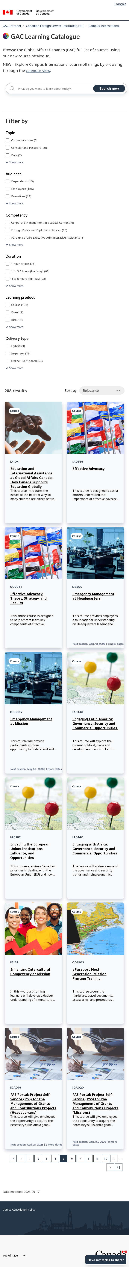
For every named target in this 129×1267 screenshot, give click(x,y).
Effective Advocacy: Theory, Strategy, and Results (28, 598)
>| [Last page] (118, 1167)
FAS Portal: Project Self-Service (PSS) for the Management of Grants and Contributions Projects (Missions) (95, 1103)
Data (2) (16, 155)
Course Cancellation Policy (19, 1209)
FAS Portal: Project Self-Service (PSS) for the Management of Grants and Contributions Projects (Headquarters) (33, 1103)
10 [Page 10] (105, 1158)
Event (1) (17, 312)
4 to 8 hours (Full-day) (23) (28, 278)
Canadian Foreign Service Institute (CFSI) (55, 26)
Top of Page (14, 1255)
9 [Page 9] (97, 1158)
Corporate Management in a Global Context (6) (42, 222)
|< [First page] (13, 1158)
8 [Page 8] (89, 1158)
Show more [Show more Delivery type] (16, 368)
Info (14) (17, 320)
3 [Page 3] (47, 1158)
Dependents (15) (22, 181)
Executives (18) (21, 196)
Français (120, 4)
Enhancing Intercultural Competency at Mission (30, 971)
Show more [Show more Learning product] (16, 327)
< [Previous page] (21, 1158)
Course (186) (19, 305)
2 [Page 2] (38, 1158)
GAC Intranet (12, 26)
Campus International (104, 26)
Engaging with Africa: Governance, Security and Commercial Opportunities (94, 848)
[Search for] (66, 88)
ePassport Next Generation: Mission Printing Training (89, 974)
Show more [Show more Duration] (16, 286)
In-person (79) (21, 353)
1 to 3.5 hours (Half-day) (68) (30, 271)
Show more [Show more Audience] (16, 203)
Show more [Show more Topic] (16, 162)
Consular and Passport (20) (29, 147)
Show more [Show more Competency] (16, 244)
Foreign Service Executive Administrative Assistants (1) (47, 237)
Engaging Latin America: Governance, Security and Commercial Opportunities (95, 723)
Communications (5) (24, 140)
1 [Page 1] (30, 1158)
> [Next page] (110, 1167)
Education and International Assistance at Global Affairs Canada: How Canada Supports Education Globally (31, 477)
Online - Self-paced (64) (27, 361)
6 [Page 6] (72, 1158)
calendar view (38, 70)
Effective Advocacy (88, 468)
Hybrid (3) (18, 346)
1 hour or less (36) (23, 264)
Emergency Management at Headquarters (93, 596)
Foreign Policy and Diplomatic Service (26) (39, 230)
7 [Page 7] (80, 1158)
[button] (64, 162)
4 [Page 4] (55, 1158)
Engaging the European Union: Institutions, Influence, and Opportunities (29, 851)
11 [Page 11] (114, 1158)
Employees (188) (22, 189)
